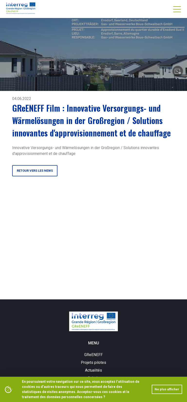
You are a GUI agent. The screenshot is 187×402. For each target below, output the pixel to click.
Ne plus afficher (167, 389)
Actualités (93, 370)
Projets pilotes (93, 362)
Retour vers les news (35, 170)
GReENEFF (93, 354)
